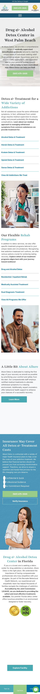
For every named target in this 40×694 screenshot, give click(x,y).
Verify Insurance (20, 501)
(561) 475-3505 (20, 8)
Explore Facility (20, 668)
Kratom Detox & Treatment (13, 152)
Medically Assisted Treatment (14, 284)
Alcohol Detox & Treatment (13, 137)
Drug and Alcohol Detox (11, 269)
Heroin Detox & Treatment (12, 145)
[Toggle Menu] (20, 15)
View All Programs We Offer (13, 300)
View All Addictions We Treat (14, 175)
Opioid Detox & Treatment (12, 160)
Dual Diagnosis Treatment (12, 292)
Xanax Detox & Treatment (12, 167)
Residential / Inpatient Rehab (14, 277)
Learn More (14, 399)
